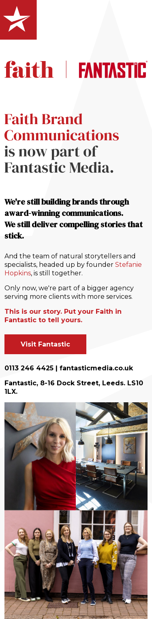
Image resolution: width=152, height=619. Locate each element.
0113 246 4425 (29, 368)
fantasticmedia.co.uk (96, 368)
